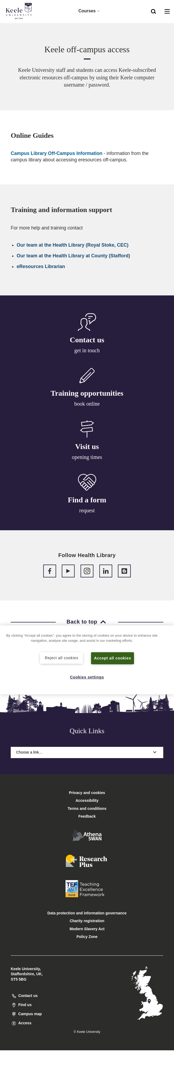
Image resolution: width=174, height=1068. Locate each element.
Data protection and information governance (87, 913)
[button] (153, 11)
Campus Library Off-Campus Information (56, 153)
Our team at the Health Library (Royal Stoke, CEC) (72, 245)
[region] (87, 659)
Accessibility (19, 26)
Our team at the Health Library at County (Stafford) (73, 255)
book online (87, 404)
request (87, 514)
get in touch (87, 350)
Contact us (87, 340)
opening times (87, 459)
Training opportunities (87, 394)
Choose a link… (87, 752)
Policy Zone (87, 936)
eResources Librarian (41, 266)
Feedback (87, 816)
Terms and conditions (87, 808)
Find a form (87, 503)
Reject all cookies (61, 658)
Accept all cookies (112, 658)
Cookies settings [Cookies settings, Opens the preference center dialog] (87, 677)
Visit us (87, 448)
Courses (89, 11)
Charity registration (87, 921)
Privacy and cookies (87, 793)
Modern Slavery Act (87, 929)
